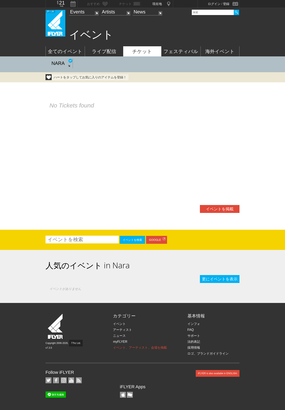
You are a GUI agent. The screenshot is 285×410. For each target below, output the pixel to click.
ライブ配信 (104, 51)
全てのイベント (65, 51)
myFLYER (120, 341)
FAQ (190, 329)
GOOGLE (155, 239)
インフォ (193, 324)
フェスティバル (180, 51)
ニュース (119, 335)
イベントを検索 (132, 239)
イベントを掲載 (220, 209)
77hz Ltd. (76, 343)
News (139, 11)
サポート (193, 335)
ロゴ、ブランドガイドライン (208, 353)
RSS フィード (79, 380)
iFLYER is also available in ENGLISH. (218, 373)
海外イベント (220, 51)
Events (77, 11)
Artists (108, 11)
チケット (142, 51)
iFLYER (56, 326)
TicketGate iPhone (130, 395)
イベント (119, 324)
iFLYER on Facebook (56, 380)
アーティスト (122, 329)
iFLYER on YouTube (71, 380)
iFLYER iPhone (123, 395)
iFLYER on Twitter (48, 380)
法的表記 (193, 341)
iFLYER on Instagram (64, 380)
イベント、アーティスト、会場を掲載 (140, 347)
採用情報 (193, 347)
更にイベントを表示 (220, 279)
